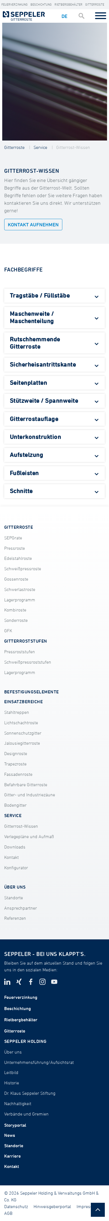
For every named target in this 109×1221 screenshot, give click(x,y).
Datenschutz (16, 1206)
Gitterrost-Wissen (73, 147)
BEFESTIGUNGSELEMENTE (31, 691)
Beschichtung (41, 4)
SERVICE (13, 815)
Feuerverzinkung (14, 4)
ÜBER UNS (15, 886)
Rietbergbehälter (68, 4)
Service (40, 147)
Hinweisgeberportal (52, 1206)
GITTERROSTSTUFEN (25, 640)
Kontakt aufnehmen (33, 224)
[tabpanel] (54, 82)
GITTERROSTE (18, 527)
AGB (8, 1213)
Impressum (88, 1206)
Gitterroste (94, 4)
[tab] (54, 296)
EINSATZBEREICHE (23, 701)
